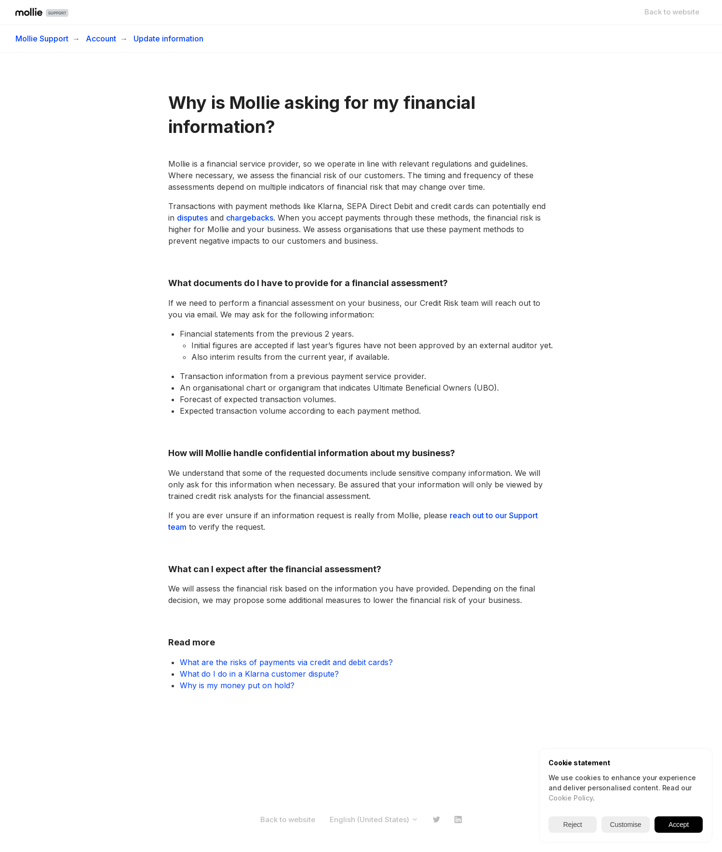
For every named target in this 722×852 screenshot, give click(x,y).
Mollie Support (41, 38)
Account (101, 38)
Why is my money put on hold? (237, 685)
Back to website (671, 11)
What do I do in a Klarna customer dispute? (259, 674)
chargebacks (249, 218)
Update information (168, 38)
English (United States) (374, 819)
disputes (192, 218)
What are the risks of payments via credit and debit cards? (286, 662)
